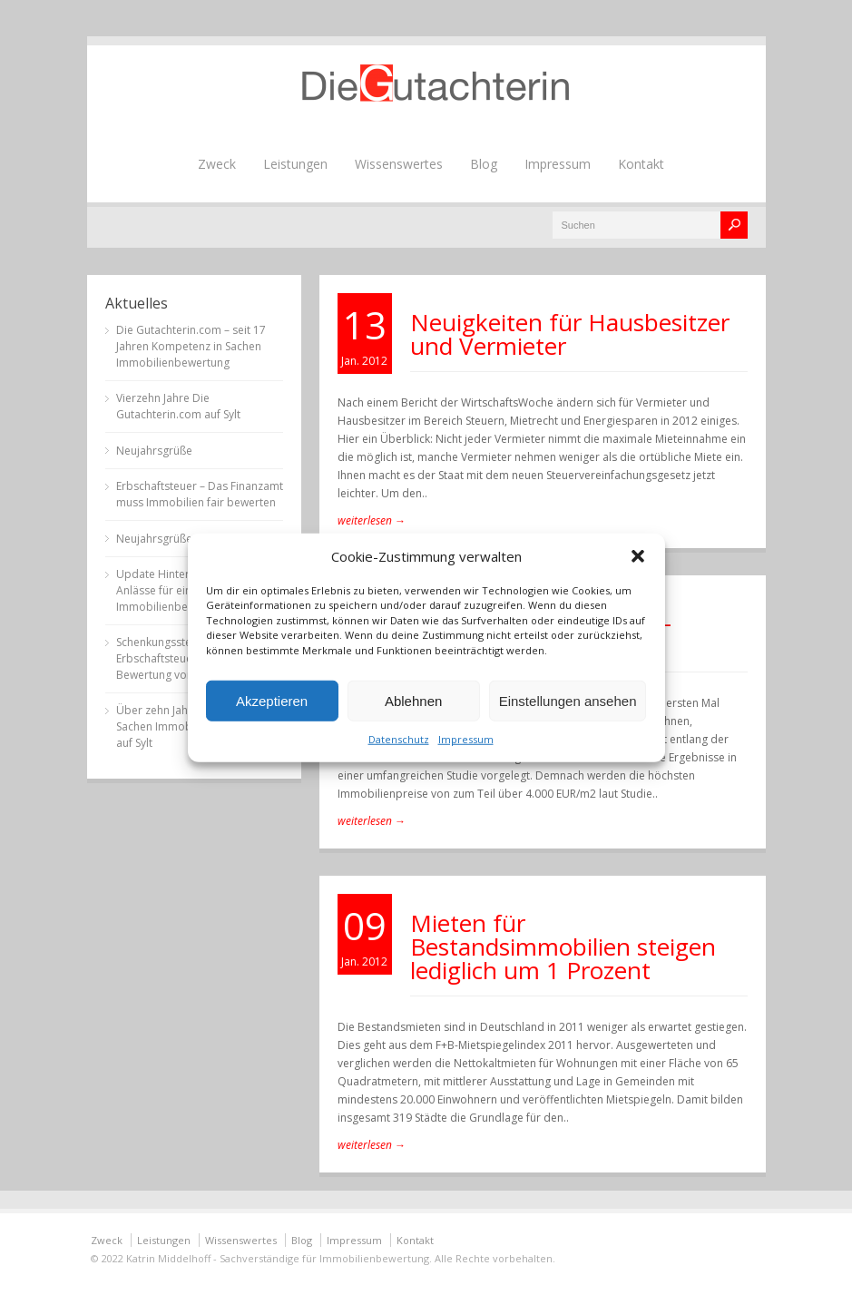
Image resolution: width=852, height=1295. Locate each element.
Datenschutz (398, 739)
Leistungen (295, 163)
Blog (483, 163)
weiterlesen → (372, 520)
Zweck (217, 163)
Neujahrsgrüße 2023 (168, 538)
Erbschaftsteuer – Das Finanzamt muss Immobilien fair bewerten (199, 494)
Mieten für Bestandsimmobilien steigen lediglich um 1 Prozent (563, 946)
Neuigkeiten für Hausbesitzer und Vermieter (570, 334)
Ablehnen (413, 700)
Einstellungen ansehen (568, 700)
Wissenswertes (399, 163)
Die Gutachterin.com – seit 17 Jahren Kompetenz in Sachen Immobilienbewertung (191, 346)
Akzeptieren (272, 700)
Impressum (466, 739)
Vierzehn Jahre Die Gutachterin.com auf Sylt (178, 406)
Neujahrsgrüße (154, 450)
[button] (638, 555)
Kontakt (641, 163)
